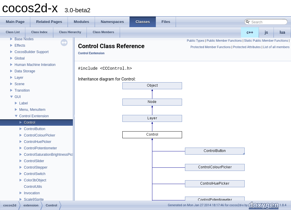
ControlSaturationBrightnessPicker (50, 155)
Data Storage (25, 71)
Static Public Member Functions (266, 41)
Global (20, 58)
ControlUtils (33, 187)
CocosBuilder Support (32, 52)
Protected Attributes (247, 47)
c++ (250, 32)
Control (29, 122)
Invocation (32, 193)
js (266, 32)
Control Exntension (34, 116)
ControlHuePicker (37, 142)
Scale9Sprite (34, 199)
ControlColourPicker (39, 135)
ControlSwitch (34, 174)
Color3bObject (35, 180)
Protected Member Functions (211, 47)
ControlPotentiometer (40, 148)
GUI (18, 97)
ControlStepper (35, 167)
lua (282, 32)
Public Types (195, 41)
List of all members (276, 47)
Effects (20, 45)
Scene (19, 84)
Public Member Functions (224, 41)
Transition (22, 90)
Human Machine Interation (35, 65)
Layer (19, 78)
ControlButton (34, 129)
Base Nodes (24, 39)
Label (23, 103)
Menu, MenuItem (32, 110)
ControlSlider (34, 161)
